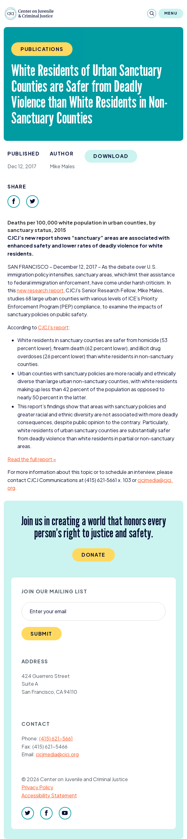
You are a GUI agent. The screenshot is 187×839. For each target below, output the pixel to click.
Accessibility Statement (49, 795)
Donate (93, 554)
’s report (53, 327)
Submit (41, 633)
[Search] (151, 13)
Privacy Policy (37, 787)
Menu (170, 13)
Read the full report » (31, 459)
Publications (42, 49)
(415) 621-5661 (56, 738)
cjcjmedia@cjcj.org (57, 754)
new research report (40, 290)
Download (110, 156)
